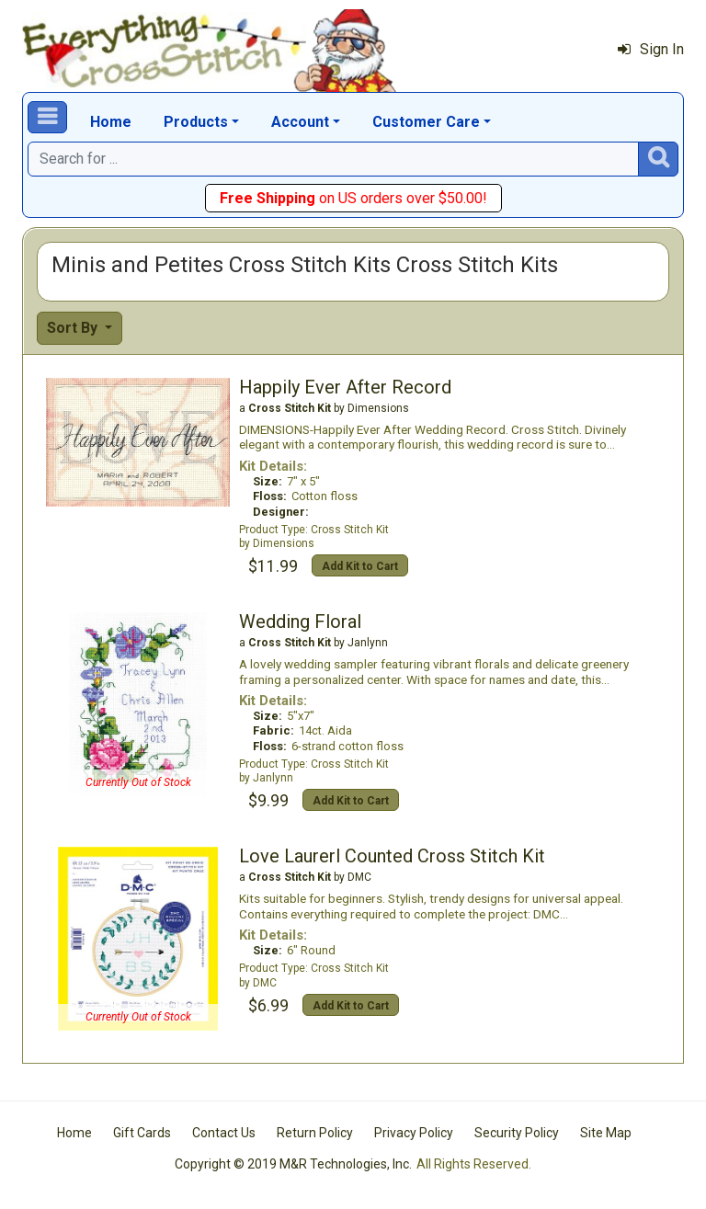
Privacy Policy (413, 1132)
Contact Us (224, 1132)
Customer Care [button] (426, 122)
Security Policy (516, 1132)
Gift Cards (142, 1132)
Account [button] (300, 122)
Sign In (651, 49)
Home (110, 122)
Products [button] (196, 122)
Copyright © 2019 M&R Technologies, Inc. (293, 1164)
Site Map (606, 1132)
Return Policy (315, 1132)
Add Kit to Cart (360, 566)
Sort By (74, 327)
